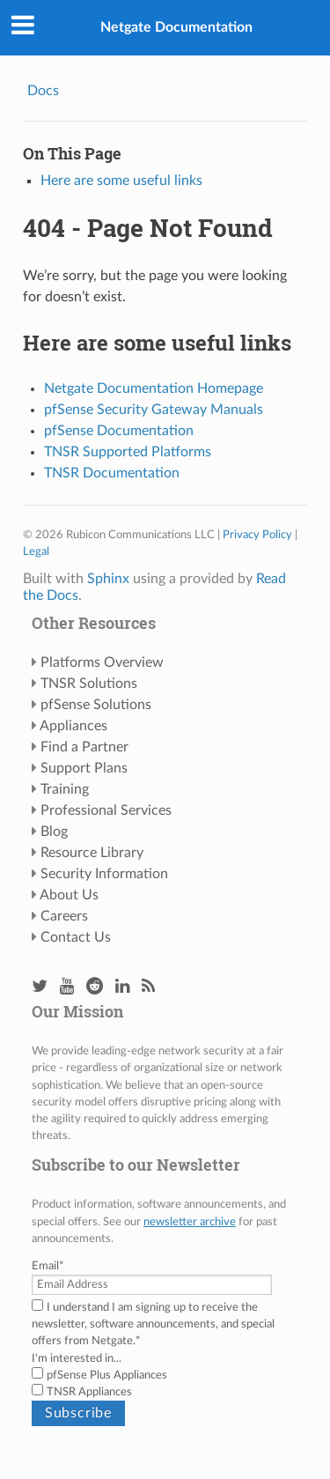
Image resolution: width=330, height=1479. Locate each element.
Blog (54, 832)
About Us (69, 895)
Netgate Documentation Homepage (153, 388)
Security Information (104, 874)
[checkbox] (165, 1384)
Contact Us (75, 937)
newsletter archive (189, 1221)
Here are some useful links (121, 181)
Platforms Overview (102, 662)
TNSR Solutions (88, 684)
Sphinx (108, 579)
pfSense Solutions (95, 705)
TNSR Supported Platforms (127, 452)
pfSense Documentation (119, 431)
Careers (64, 916)
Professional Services (106, 810)
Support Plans (84, 768)
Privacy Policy (257, 534)
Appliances (73, 726)
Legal (36, 551)
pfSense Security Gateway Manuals (153, 410)
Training (64, 789)
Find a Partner (84, 747)
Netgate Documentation (176, 27)
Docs (43, 91)
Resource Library (91, 853)
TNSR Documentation (112, 473)
